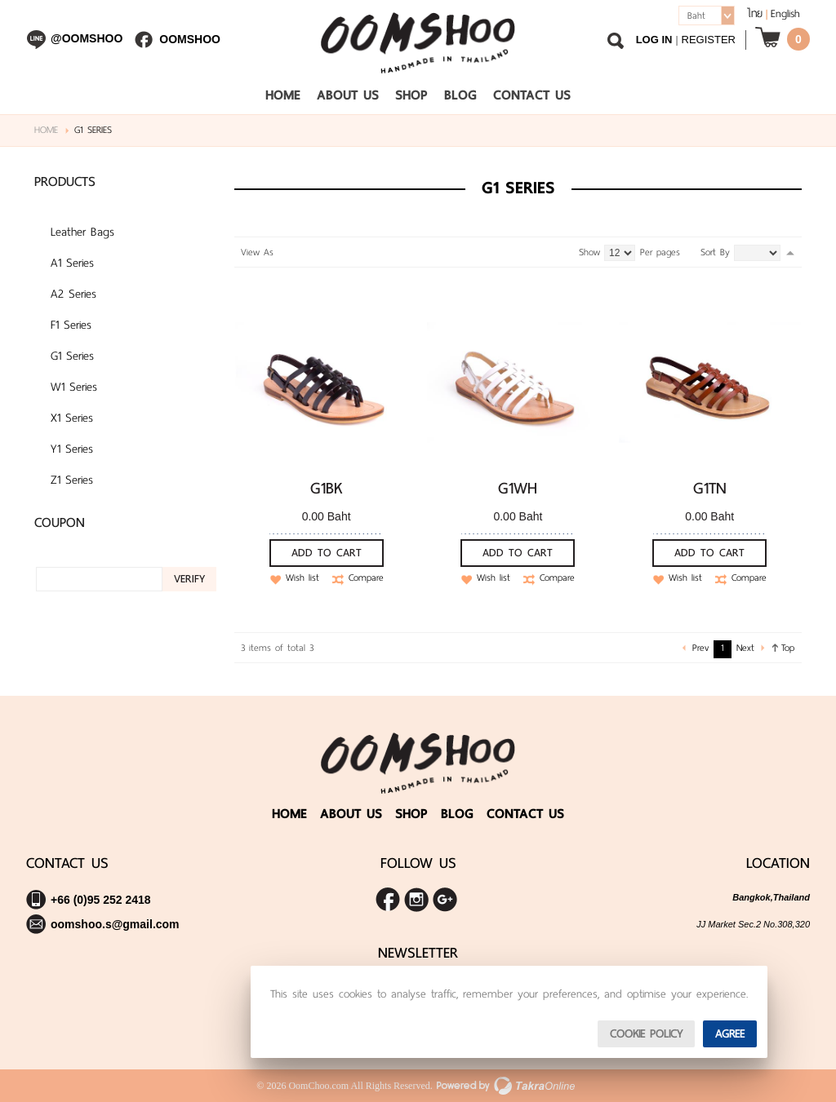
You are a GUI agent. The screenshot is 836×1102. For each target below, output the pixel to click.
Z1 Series (72, 479)
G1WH (517, 488)
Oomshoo (189, 39)
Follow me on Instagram (416, 899)
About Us (348, 95)
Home (282, 95)
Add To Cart (326, 552)
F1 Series (71, 324)
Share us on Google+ (445, 899)
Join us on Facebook (388, 899)
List (301, 252)
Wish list (302, 578)
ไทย (755, 13)
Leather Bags (82, 231)
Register (709, 39)
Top (787, 648)
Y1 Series (72, 448)
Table (318, 252)
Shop (411, 95)
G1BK (326, 488)
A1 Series (72, 262)
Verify (189, 578)
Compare (366, 578)
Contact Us (532, 95)
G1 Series (72, 355)
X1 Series (72, 417)
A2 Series (73, 293)
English (785, 13)
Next (745, 648)
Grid (284, 252)
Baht (696, 15)
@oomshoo (86, 38)
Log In (654, 39)
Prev (700, 648)
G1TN (710, 488)
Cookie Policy (646, 1034)
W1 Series (74, 386)
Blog (460, 95)
